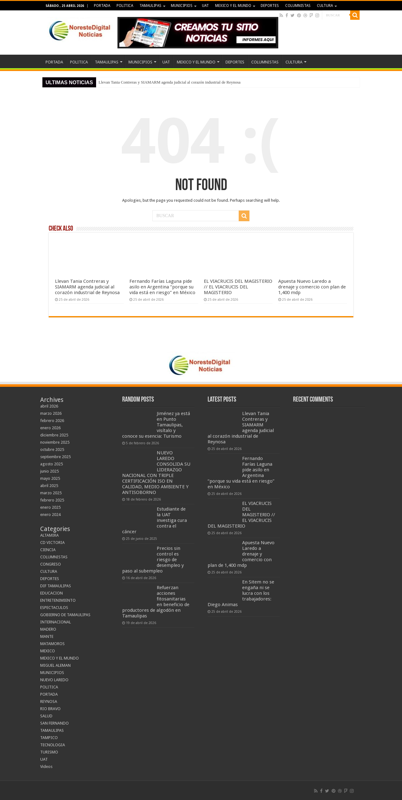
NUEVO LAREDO (54, 679)
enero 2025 (50, 507)
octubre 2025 (52, 449)
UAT (205, 5)
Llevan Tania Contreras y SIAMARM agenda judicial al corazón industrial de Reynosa (170, 82)
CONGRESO (50, 564)
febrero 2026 (52, 420)
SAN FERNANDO (54, 723)
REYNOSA (48, 701)
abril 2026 (49, 406)
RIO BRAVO (50, 708)
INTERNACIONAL (55, 622)
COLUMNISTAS (298, 5)
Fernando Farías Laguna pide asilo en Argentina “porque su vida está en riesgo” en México (162, 286)
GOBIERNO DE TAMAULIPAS (65, 614)
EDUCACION (51, 593)
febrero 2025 (52, 500)
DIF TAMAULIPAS (55, 586)
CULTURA (325, 5)
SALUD (46, 716)
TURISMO (49, 752)
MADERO (48, 629)
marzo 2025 (51, 492)
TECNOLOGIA (52, 744)
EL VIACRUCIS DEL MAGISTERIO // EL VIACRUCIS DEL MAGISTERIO (238, 286)
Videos (46, 766)
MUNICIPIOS (182, 5)
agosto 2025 (51, 464)
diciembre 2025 (54, 435)
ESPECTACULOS (54, 607)
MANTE (46, 636)
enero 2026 (50, 427)
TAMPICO (49, 737)
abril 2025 (49, 485)
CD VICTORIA (52, 542)
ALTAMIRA (49, 535)
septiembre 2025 (55, 456)
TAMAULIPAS (150, 5)
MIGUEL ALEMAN (55, 665)
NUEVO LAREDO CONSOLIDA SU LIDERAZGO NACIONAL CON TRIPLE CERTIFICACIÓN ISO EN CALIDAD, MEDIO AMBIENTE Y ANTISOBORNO (156, 472)
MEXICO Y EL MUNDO (233, 5)
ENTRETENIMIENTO (58, 600)
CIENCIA (48, 549)
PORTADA (102, 5)
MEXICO (47, 651)
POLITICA (125, 5)
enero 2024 (50, 514)
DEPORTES (270, 5)
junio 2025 (49, 471)
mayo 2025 (50, 478)
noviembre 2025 (54, 442)
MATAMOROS (52, 643)
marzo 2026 (51, 413)
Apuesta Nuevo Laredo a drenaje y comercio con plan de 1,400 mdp (312, 286)
